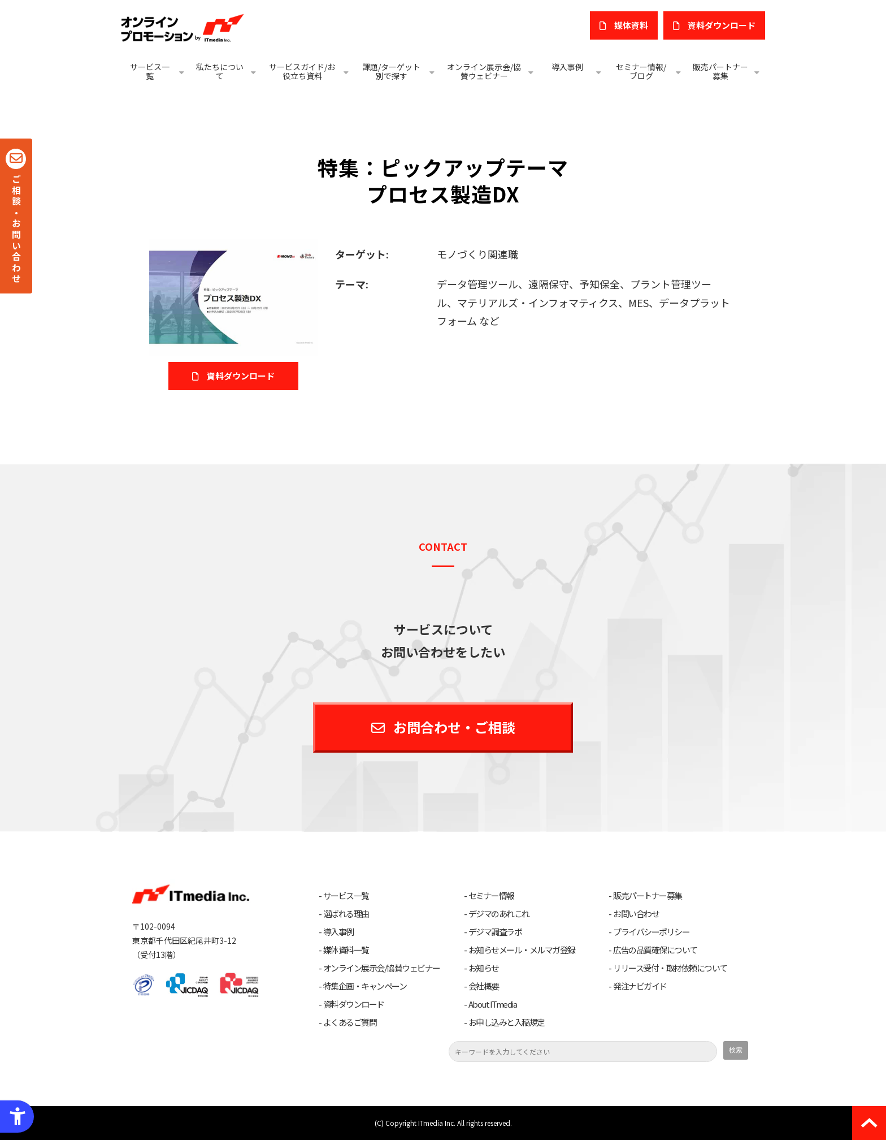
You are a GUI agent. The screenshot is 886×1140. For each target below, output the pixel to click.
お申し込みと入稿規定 (506, 1022)
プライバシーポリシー (651, 932)
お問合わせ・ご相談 (454, 727)
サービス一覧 (150, 71)
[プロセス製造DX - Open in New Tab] (233, 296)
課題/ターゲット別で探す (391, 71)
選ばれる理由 (346, 914)
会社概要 (483, 986)
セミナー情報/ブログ (641, 71)
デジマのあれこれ (498, 914)
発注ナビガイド (640, 986)
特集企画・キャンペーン (365, 986)
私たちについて (220, 71)
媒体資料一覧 (346, 950)
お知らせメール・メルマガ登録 (521, 950)
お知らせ (483, 968)
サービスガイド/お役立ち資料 (302, 71)
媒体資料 (631, 25)
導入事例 (567, 66)
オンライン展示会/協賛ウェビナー (484, 71)
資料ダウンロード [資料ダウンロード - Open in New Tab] (241, 376)
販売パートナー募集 (720, 71)
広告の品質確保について (655, 950)
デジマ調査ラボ (495, 932)
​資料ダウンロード (721, 25)
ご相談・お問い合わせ (16, 229)
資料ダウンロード (353, 1004)
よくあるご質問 (350, 1022)
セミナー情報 (491, 896)
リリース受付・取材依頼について (670, 968)
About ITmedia (492, 1004)
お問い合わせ (636, 914)
